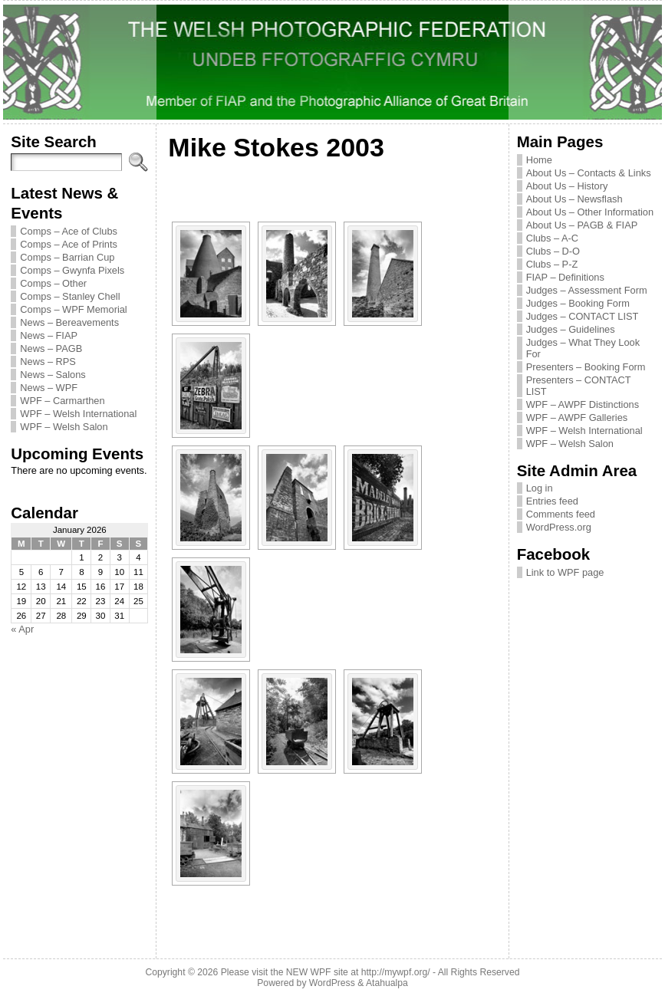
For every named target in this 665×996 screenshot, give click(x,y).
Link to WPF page (565, 572)
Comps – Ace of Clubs (68, 231)
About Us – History (567, 186)
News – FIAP (48, 335)
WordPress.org (558, 527)
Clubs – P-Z (552, 264)
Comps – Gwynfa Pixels (72, 270)
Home (539, 160)
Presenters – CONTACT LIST (578, 385)
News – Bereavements (69, 322)
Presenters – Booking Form (586, 367)
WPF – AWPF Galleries (577, 417)
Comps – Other (53, 283)
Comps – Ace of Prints (68, 244)
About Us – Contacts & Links (588, 173)
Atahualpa (387, 983)
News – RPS (48, 361)
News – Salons (52, 374)
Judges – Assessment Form (586, 290)
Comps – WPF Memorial (73, 309)
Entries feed (552, 501)
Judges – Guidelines (570, 329)
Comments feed (560, 514)
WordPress (332, 983)
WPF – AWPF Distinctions (582, 404)
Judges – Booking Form (578, 303)
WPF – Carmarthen (62, 400)
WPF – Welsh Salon (63, 426)
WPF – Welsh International (78, 413)
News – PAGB (51, 348)
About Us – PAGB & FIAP (582, 225)
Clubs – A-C (552, 238)
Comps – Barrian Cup (67, 257)
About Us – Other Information (589, 212)
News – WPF (48, 387)
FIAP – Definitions (565, 277)
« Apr (22, 629)
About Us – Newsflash (574, 199)
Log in (539, 488)
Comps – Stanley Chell (70, 296)
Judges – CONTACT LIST (582, 316)
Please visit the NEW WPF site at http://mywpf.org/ (325, 972)
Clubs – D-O (553, 251)
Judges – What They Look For (583, 348)
